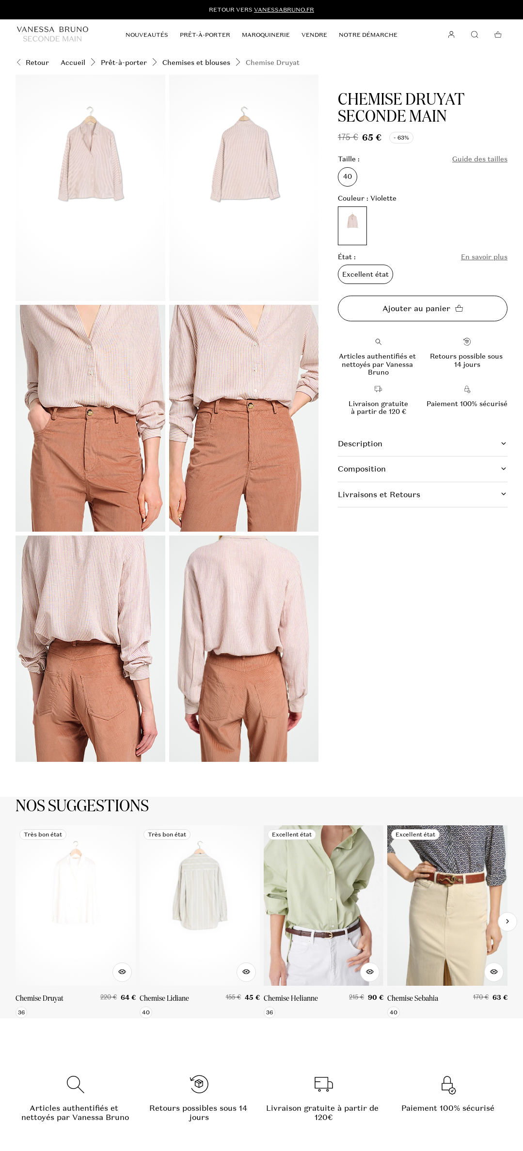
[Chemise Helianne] (324, 921)
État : (347, 257)
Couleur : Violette (367, 198)
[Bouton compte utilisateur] (451, 34)
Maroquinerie (266, 35)
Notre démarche (368, 35)
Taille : (349, 159)
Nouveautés (147, 35)
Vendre (314, 35)
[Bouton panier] (497, 34)
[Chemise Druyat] (76, 921)
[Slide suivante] (507, 921)
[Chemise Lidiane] (200, 921)
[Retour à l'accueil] (53, 34)
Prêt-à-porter (205, 35)
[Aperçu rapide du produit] (122, 972)
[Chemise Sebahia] (447, 921)
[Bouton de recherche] (474, 34)
